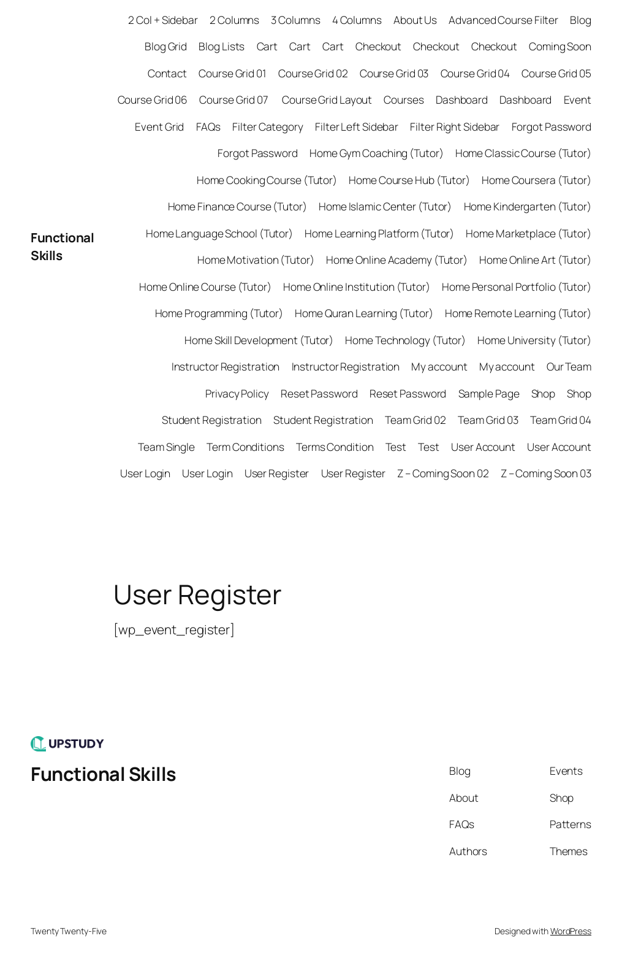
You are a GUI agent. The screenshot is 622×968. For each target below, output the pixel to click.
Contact (167, 73)
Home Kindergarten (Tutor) (528, 206)
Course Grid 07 (234, 99)
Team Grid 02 (415, 419)
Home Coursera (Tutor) (536, 179)
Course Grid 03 (394, 73)
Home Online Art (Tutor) (535, 259)
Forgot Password (552, 126)
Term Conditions (245, 446)
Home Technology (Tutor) (405, 339)
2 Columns (234, 19)
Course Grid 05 (556, 73)
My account (439, 366)
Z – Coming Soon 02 (442, 473)
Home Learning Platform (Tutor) (379, 233)
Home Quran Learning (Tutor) (364, 312)
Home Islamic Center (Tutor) (385, 206)
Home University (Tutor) (534, 339)
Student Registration (212, 419)
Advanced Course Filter (503, 19)
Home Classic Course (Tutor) (523, 152)
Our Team (569, 366)
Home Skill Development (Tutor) (258, 339)
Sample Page (489, 393)
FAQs (208, 126)
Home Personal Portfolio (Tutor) (516, 286)
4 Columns (357, 19)
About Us (415, 19)
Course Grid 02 (313, 73)
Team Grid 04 (560, 419)
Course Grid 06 (153, 99)
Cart (267, 46)
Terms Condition (335, 446)
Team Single (166, 446)
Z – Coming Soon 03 (546, 473)
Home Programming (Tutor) (219, 312)
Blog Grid (166, 46)
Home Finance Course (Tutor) (237, 206)
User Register (277, 473)
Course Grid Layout (327, 99)
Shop (543, 393)
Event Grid (159, 126)
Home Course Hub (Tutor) (409, 179)
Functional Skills (103, 773)
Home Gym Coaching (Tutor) (376, 152)
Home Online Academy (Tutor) (397, 259)
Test (396, 446)
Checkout (378, 46)
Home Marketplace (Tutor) (528, 233)
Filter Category (267, 126)
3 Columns (295, 19)
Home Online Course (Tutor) (205, 286)
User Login (145, 473)
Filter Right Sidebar (454, 126)
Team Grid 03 (488, 419)
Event (578, 99)
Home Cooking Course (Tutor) (267, 179)
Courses (403, 99)
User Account (483, 446)
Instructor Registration (226, 366)
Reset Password (319, 393)
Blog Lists (222, 46)
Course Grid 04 (475, 73)
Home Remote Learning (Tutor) (518, 312)
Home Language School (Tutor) (219, 233)
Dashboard (462, 99)
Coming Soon (560, 46)
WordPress (570, 931)
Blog (580, 19)
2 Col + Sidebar (163, 19)
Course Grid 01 (233, 73)
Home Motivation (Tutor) (255, 259)
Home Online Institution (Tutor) (356, 286)
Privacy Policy (237, 393)
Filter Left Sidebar (356, 126)
